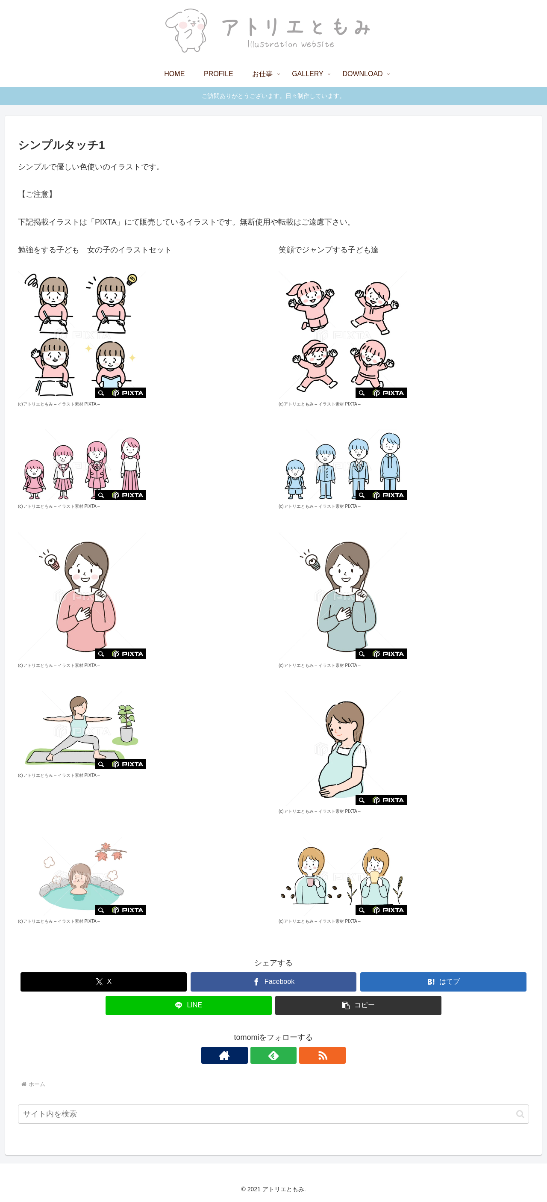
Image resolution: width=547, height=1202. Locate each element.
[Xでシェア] (104, 982)
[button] (358, 1005)
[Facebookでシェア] (274, 982)
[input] (273, 1114)
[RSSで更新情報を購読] (293, 1055)
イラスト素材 (70, 404)
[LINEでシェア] (189, 1005)
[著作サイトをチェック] (253, 1055)
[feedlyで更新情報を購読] (273, 1055)
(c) (35, 404)
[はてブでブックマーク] (443, 982)
